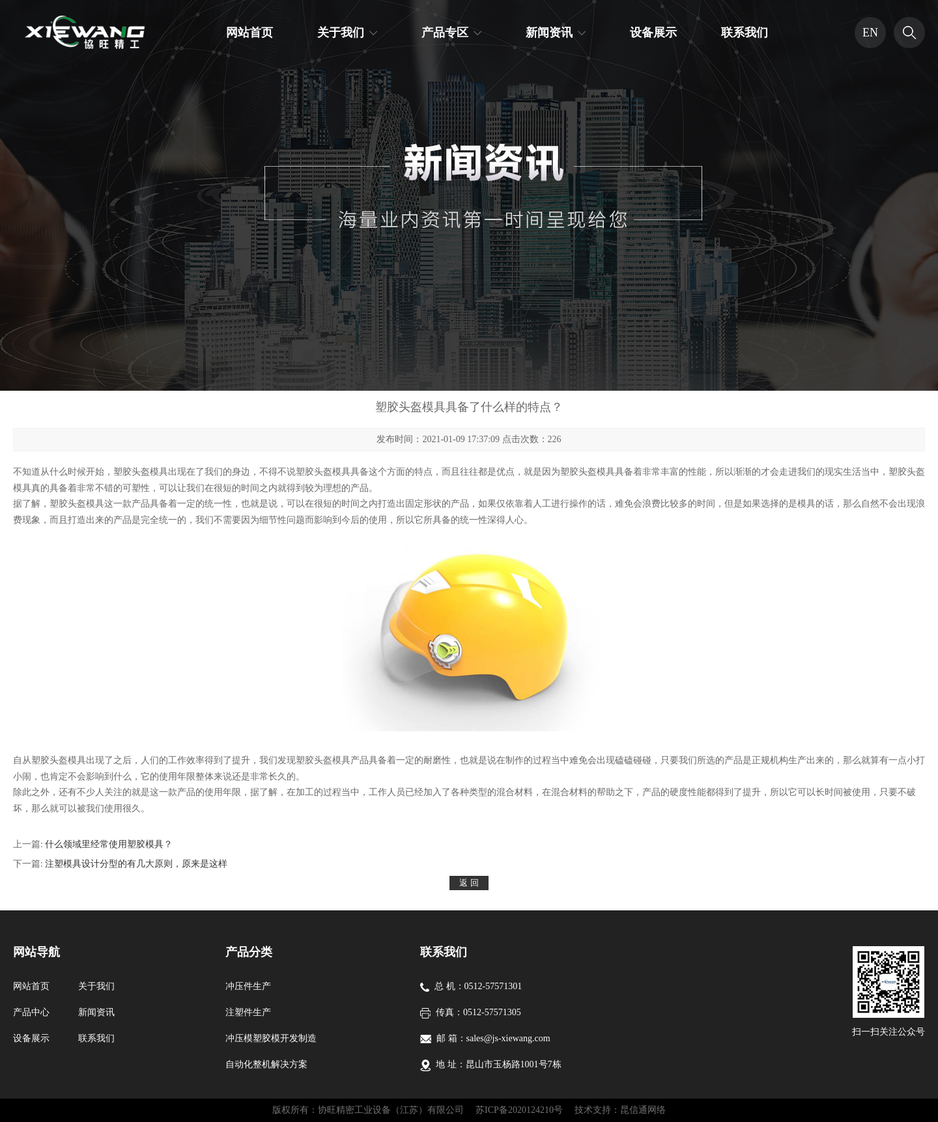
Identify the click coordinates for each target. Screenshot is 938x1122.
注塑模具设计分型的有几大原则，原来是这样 (136, 864)
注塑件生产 (248, 1012)
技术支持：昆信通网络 (620, 1110)
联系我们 (744, 32)
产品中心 (31, 1012)
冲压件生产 (248, 986)
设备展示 (653, 32)
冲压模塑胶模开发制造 (271, 1038)
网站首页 (249, 32)
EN (870, 32)
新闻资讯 (549, 32)
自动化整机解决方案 (266, 1064)
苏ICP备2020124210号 (519, 1110)
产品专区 (444, 32)
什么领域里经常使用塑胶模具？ (109, 844)
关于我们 (340, 32)
